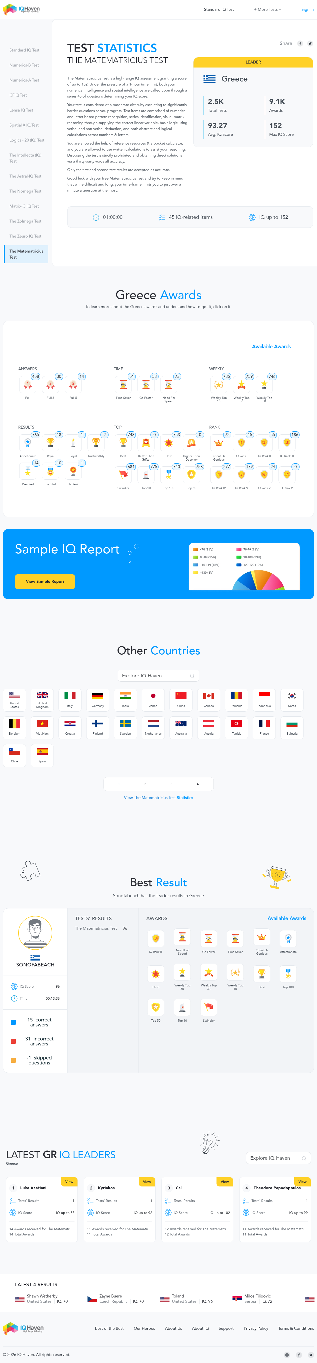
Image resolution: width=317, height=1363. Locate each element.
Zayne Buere (111, 1296)
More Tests (267, 9)
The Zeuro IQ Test (26, 236)
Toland (178, 1296)
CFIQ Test (18, 95)
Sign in (308, 9)
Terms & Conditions (296, 1328)
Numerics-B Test (24, 65)
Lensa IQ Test (21, 110)
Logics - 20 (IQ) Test (27, 140)
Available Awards (271, 346)
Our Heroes (144, 1328)
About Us (173, 1328)
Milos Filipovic (257, 1296)
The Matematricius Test (26, 254)
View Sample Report (45, 581)
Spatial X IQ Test (24, 125)
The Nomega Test (26, 191)
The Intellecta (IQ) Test (25, 158)
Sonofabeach (35, 965)
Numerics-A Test (24, 80)
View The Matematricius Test (158, 797)
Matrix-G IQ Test (24, 206)
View (69, 1182)
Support (226, 1328)
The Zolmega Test (26, 221)
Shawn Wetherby (42, 1296)
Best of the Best (109, 1328)
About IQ (200, 1328)
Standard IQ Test (219, 9)
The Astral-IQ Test (26, 176)
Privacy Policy (256, 1328)
